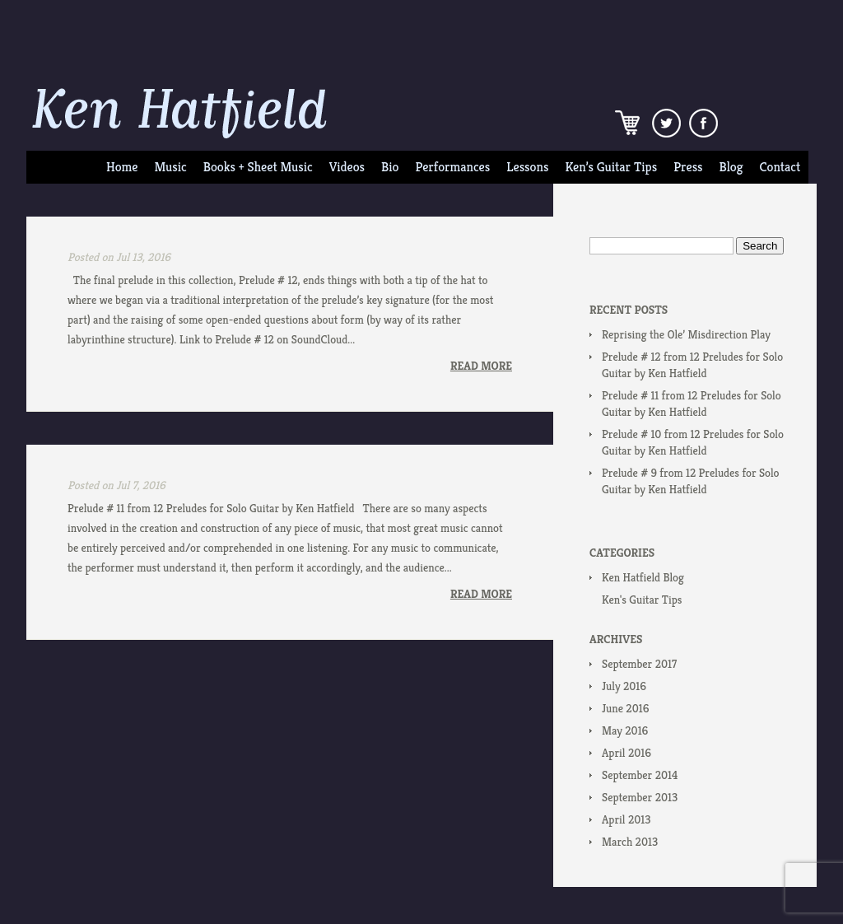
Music (170, 167)
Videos (347, 167)
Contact (780, 167)
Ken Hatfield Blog (643, 577)
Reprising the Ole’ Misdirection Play (686, 334)
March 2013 (630, 841)
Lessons (527, 167)
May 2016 (625, 730)
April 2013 (626, 819)
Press (687, 167)
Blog (731, 167)
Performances (452, 167)
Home (121, 167)
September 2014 (640, 775)
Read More (481, 365)
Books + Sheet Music (258, 167)
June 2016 (625, 708)
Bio (389, 167)
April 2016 (626, 752)
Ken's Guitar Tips (642, 599)
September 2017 (639, 663)
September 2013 (640, 797)
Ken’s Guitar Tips (611, 167)
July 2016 (624, 686)
